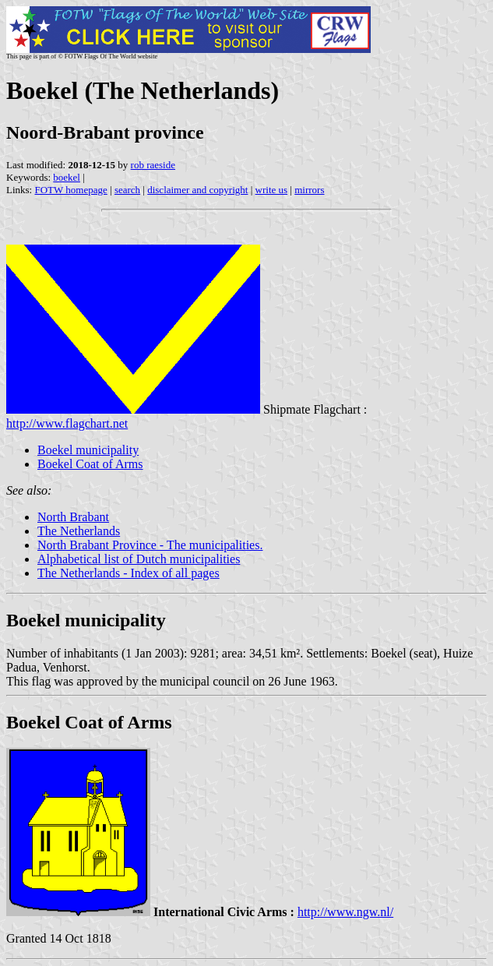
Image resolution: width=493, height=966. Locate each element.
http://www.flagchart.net (67, 423)
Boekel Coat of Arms (90, 464)
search (127, 190)
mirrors (309, 190)
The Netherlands (78, 531)
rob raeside (153, 165)
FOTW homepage (70, 190)
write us (271, 190)
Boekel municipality (88, 450)
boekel (66, 177)
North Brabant (73, 517)
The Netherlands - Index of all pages (128, 573)
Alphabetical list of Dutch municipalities (138, 559)
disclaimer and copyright (197, 190)
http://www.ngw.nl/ (345, 911)
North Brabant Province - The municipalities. (149, 545)
